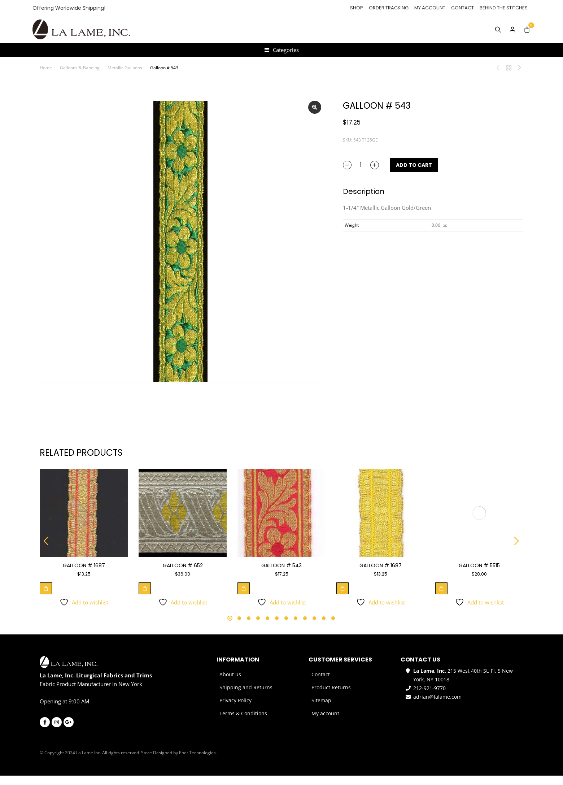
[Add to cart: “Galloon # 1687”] (46, 597)
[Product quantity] (361, 174)
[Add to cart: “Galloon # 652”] (145, 597)
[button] (46, 550)
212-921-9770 (429, 697)
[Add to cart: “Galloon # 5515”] (441, 597)
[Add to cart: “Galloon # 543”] (243, 597)
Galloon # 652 (183, 574)
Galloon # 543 (281, 574)
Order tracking (389, 7)
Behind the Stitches (504, 7)
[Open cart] (527, 29)
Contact (462, 7)
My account (429, 7)
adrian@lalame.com (437, 706)
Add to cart (414, 174)
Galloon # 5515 (479, 574)
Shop (356, 7)
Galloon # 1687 (84, 574)
